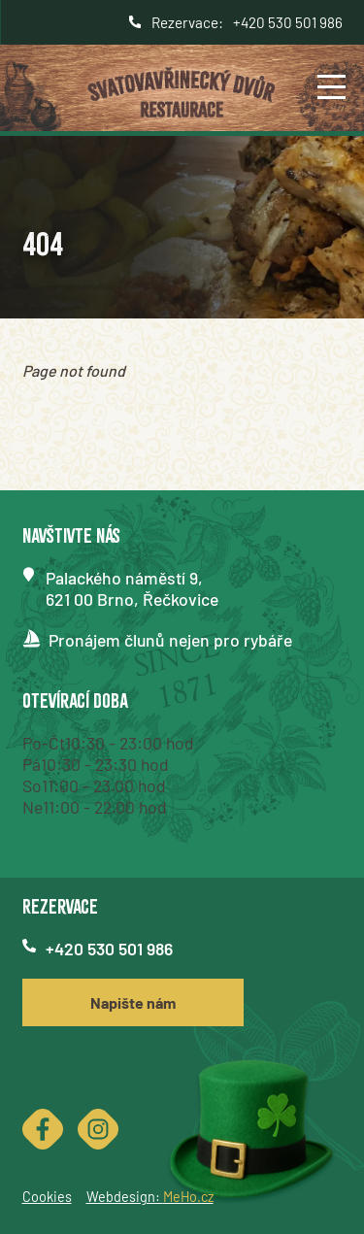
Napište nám (133, 1002)
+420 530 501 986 (288, 22)
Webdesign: (150, 1196)
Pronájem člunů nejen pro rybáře (170, 639)
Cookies (47, 1196)
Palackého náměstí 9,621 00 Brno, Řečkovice (132, 588)
